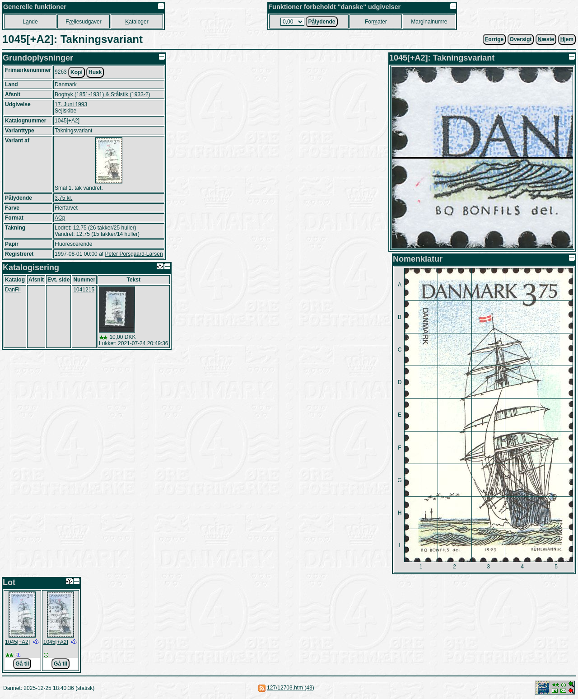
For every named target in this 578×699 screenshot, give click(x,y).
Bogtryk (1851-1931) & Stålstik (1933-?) (102, 94)
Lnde (30, 22)
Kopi (76, 72)
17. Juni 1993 (71, 104)
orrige (494, 39)
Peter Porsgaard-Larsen (134, 254)
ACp (60, 218)
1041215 (83, 289)
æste (546, 39)
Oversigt (521, 39)
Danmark (66, 84)
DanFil (13, 289)
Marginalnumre (429, 22)
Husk (95, 72)
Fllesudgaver (83, 22)
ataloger (136, 22)
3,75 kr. (63, 198)
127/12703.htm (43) (290, 688)
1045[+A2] (17, 642)
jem (566, 39)
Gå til (22, 664)
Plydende (321, 22)
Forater (376, 22)
